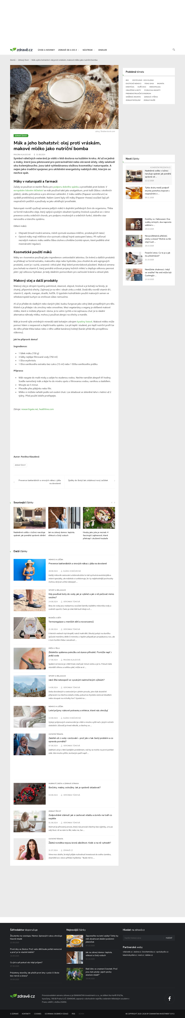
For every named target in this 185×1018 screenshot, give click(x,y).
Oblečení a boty (133, 90)
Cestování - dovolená (143, 80)
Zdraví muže (149, 100)
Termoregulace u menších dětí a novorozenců (71, 621)
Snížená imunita (133, 97)
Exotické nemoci (133, 83)
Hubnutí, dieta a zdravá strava (64, 783)
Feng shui (149, 83)
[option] (29, 523)
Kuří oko (142, 87)
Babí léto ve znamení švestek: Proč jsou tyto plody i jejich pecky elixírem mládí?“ (102, 971)
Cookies (37, 1014)
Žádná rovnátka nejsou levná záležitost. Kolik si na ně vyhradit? (80, 842)
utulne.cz (137, 952)
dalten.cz (149, 955)
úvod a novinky (46, 50)
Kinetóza (130, 87)
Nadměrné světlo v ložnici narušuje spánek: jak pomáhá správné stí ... (158, 173)
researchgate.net (29, 409)
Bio (127, 80)
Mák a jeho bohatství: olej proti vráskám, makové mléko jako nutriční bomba (64, 60)
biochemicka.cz (148, 952)
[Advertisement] (92, 23)
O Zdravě (14, 1014)
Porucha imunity (152, 90)
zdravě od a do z (68, 50)
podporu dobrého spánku (66, 186)
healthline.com (46, 409)
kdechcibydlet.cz (130, 955)
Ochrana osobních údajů (56, 1014)
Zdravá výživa (151, 97)
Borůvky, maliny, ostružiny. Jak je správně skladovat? (75, 787)
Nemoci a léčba (56, 559)
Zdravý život (23, 60)
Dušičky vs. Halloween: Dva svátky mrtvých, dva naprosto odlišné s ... (158, 222)
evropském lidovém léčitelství (29, 190)
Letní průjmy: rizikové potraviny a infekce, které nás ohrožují (78, 710)
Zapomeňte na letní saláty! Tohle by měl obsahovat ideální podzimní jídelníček (102, 938)
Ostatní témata (56, 734)
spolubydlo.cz (162, 952)
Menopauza (155, 87)
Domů (12, 60)
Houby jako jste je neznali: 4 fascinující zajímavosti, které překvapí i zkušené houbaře (95, 535)
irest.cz (141, 955)
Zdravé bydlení (133, 100)
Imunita (160, 83)
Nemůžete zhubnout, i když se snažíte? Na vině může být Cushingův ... (158, 272)
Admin (81, 1014)
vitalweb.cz (127, 952)
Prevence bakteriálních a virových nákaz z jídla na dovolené (78, 563)
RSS (73, 1014)
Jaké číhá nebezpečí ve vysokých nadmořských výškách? (77, 680)
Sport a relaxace (57, 590)
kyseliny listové (84, 321)
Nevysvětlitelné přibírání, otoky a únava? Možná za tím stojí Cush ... (158, 239)
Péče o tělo (54, 648)
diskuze (102, 50)
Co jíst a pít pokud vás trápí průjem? (26, 962)
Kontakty (26, 1014)
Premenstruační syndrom (138, 93)
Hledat (169, 938)
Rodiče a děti (55, 618)
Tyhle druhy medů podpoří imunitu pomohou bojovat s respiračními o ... (157, 190)
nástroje (89, 50)
